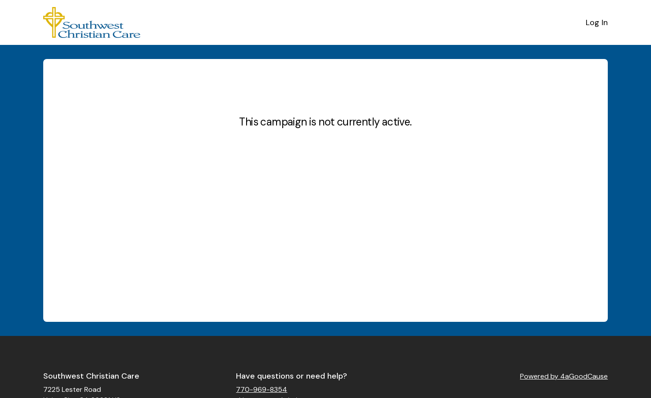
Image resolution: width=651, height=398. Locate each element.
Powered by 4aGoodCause (564, 376)
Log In (597, 22)
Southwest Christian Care (91, 376)
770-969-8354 (261, 389)
